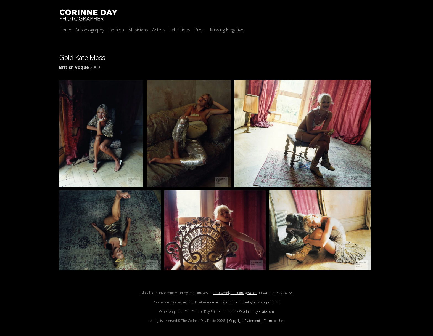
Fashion (116, 30)
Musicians (138, 30)
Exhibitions (179, 30)
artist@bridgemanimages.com (235, 292)
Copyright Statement (244, 320)
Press (200, 30)
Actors (158, 30)
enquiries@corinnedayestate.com (249, 311)
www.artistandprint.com (224, 302)
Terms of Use (273, 320)
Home (65, 30)
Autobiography (89, 30)
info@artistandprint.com (262, 302)
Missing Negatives (227, 30)
